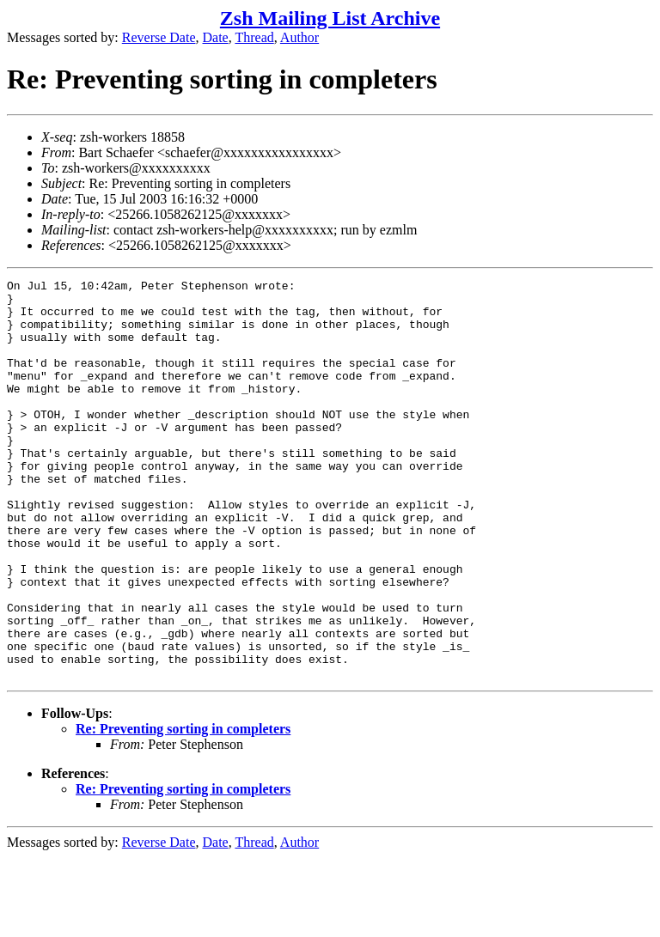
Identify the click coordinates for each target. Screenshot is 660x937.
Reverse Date (159, 37)
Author (299, 37)
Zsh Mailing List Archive (330, 18)
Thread (254, 37)
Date (216, 37)
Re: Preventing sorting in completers (183, 808)
